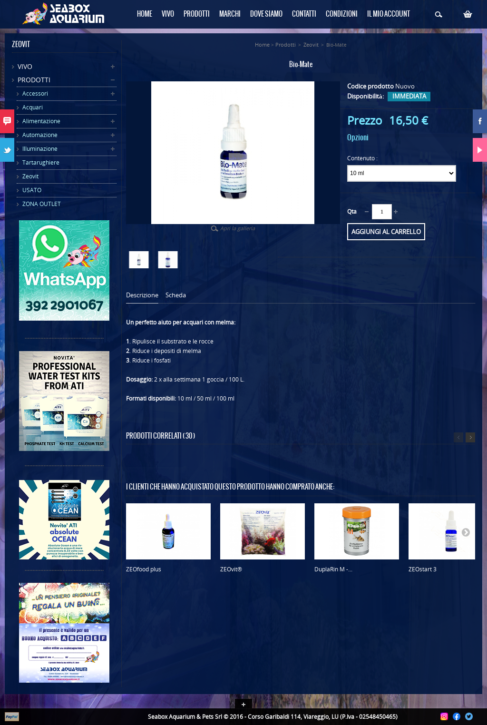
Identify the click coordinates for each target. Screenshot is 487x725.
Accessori (35, 93)
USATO (31, 190)
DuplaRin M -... (333, 569)
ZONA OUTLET (41, 204)
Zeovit (30, 176)
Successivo (470, 437)
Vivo (25, 66)
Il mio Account (388, 14)
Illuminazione (40, 149)
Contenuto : (363, 158)
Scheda (176, 295)
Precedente (458, 437)
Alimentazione (41, 121)
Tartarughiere (40, 162)
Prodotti (34, 79)
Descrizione (142, 295)
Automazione (40, 135)
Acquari (32, 107)
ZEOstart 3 (423, 569)
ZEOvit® (231, 569)
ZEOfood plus (143, 569)
